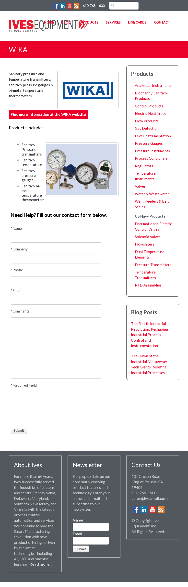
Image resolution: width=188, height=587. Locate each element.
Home (49, 22)
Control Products (149, 106)
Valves (140, 186)
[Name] (56, 239)
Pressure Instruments (152, 151)
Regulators (144, 166)
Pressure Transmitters (153, 264)
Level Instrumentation (153, 136)
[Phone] (56, 280)
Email (77, 533)
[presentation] (29, 407)
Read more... (41, 564)
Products (89, 22)
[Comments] (56, 348)
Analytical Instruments (153, 85)
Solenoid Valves (148, 237)
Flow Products (147, 121)
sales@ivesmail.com (149, 498)
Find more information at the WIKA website (48, 114)
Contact (162, 22)
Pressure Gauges (149, 143)
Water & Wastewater (152, 194)
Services (113, 22)
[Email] (56, 301)
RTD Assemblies (148, 285)
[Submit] (19, 430)
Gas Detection (147, 128)
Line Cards (137, 22)
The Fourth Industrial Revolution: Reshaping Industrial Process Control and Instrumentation (149, 334)
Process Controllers (151, 158)
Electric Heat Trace (150, 113)
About (67, 22)
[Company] (56, 259)
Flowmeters (144, 244)
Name (78, 520)
